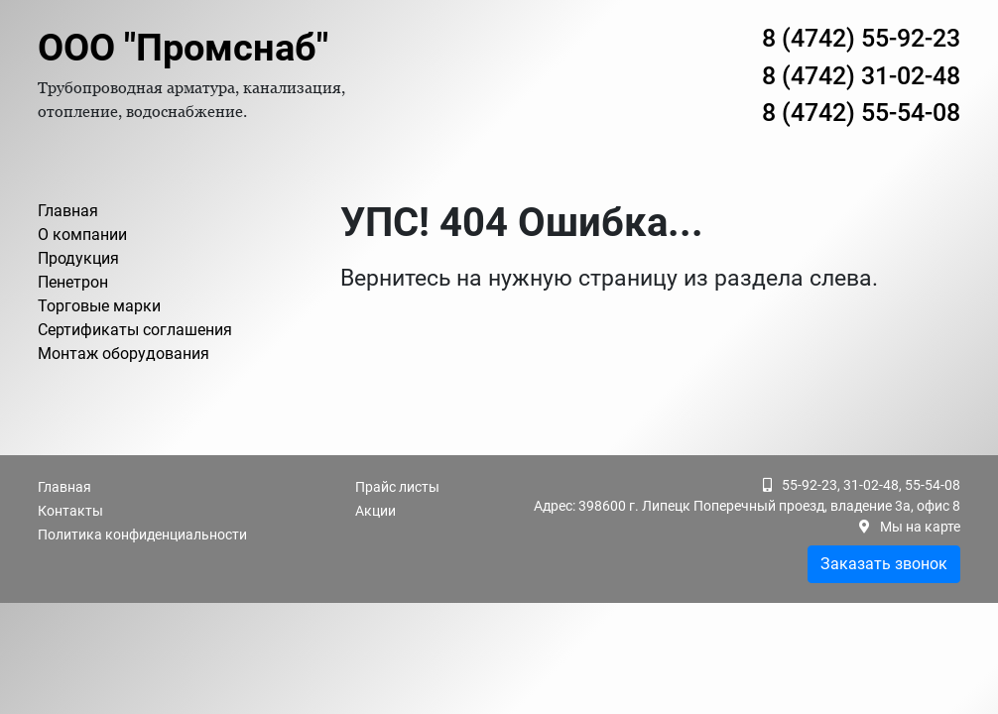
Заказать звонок (883, 563)
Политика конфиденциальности (142, 534)
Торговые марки (99, 306)
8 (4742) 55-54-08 (861, 112)
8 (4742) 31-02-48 (861, 75)
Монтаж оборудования (123, 353)
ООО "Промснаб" (183, 47)
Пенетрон (73, 282)
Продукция (78, 258)
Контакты (70, 511)
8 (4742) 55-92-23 (861, 38)
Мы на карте (920, 527)
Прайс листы (397, 487)
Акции (375, 511)
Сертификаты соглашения (135, 329)
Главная (68, 210)
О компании (82, 234)
